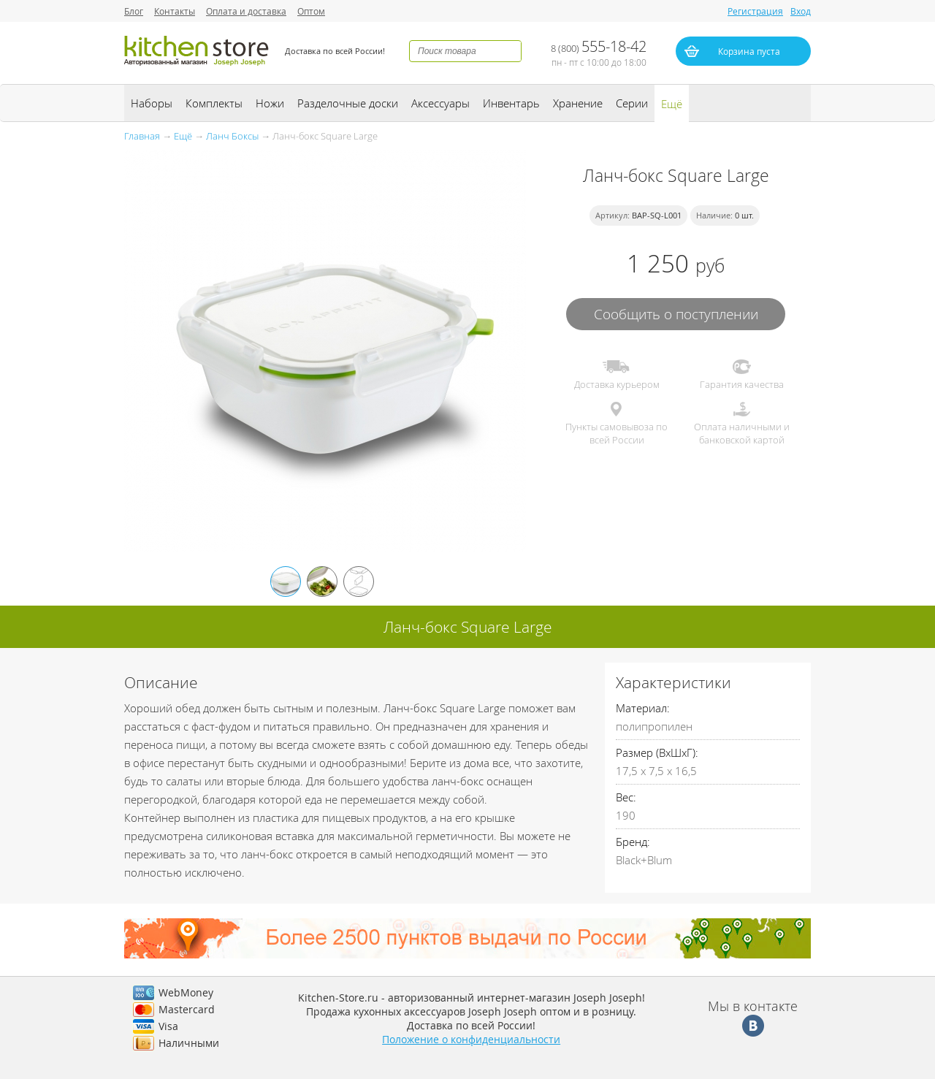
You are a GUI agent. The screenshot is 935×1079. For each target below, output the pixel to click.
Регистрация (755, 11)
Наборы (151, 103)
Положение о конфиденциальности (471, 1039)
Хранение (578, 103)
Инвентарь (511, 103)
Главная (142, 135)
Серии (632, 103)
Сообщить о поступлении (676, 314)
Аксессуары (440, 103)
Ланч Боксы (232, 135)
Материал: (643, 708)
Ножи (270, 103)
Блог (133, 11)
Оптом (311, 11)
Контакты (174, 11)
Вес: (626, 797)
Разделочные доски (347, 103)
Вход (800, 11)
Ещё (671, 103)
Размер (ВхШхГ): (657, 752)
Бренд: (633, 841)
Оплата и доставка (246, 11)
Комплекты (214, 103)
